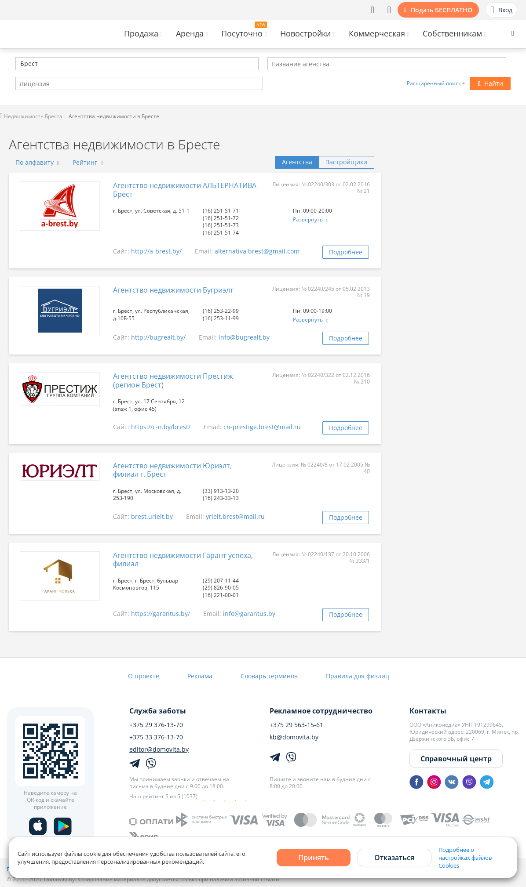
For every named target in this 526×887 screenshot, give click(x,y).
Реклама (199, 676)
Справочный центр (456, 759)
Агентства (297, 162)
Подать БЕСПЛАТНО (441, 10)
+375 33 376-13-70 (156, 737)
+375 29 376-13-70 (156, 724)
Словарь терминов (269, 676)
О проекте (143, 676)
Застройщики (346, 162)
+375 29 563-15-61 (296, 724)
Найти (490, 83)
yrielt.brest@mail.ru (235, 516)
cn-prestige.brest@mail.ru (262, 427)
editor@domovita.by (159, 749)
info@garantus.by (249, 613)
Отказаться (394, 857)
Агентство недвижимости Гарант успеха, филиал (183, 559)
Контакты (427, 711)
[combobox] (137, 64)
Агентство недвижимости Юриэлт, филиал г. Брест (172, 470)
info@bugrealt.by (244, 337)
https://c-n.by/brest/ (160, 427)
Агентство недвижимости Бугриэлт (173, 290)
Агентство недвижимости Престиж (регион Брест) (173, 380)
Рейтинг (88, 162)
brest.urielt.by (152, 516)
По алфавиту (37, 162)
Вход (501, 10)
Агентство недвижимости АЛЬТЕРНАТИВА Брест (184, 190)
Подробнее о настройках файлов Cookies (465, 857)
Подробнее (345, 252)
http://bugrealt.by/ (158, 337)
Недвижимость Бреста (31, 116)
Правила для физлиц (357, 676)
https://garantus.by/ (160, 613)
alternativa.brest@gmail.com (257, 251)
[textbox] (19, 64)
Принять (313, 857)
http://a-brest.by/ (156, 251)
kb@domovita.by (294, 737)
